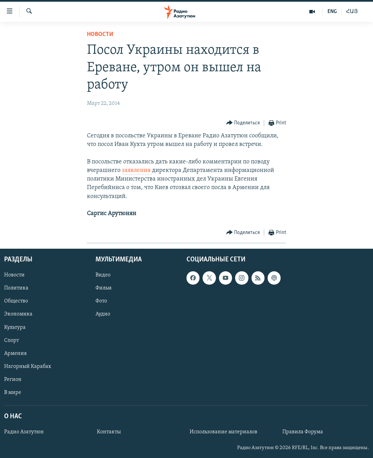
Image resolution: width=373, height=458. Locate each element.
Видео (103, 275)
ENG (332, 11)
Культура (15, 327)
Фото (101, 301)
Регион (13, 379)
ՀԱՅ (352, 11)
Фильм (103, 288)
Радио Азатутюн (24, 432)
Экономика (18, 314)
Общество (16, 301)
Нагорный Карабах (27, 366)
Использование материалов (223, 432)
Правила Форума (302, 432)
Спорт (11, 340)
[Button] (243, 123)
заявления (137, 170)
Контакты (109, 432)
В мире (12, 392)
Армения (15, 353)
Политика (16, 288)
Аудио (102, 314)
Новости (100, 34)
